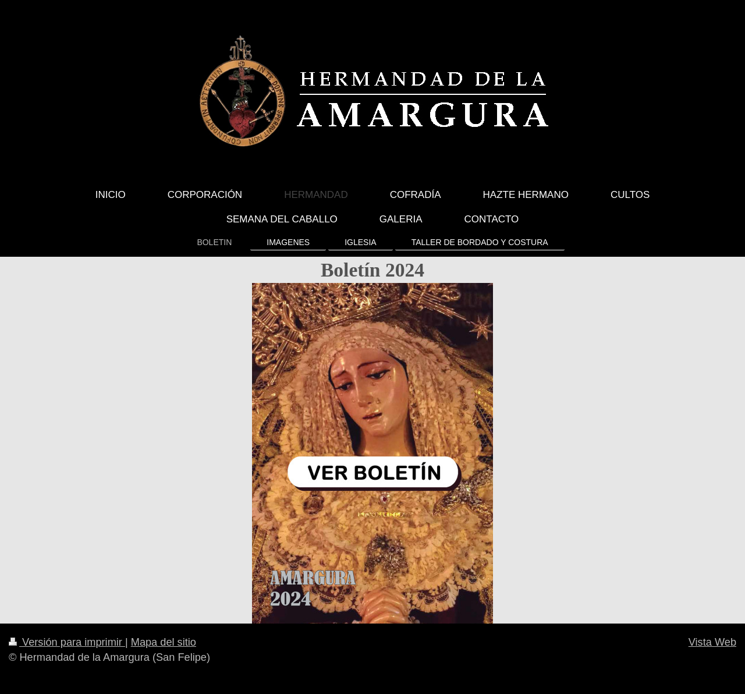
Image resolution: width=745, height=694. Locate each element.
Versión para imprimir (67, 642)
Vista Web (712, 642)
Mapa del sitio (163, 642)
